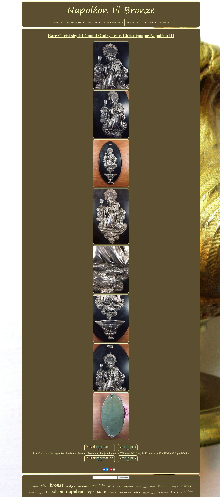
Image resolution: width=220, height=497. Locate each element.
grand (145, 487)
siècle (137, 492)
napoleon (54, 491)
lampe (175, 492)
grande (32, 492)
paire (101, 491)
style (90, 492)
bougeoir (34, 487)
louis (110, 486)
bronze (57, 485)
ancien (187, 491)
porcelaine (163, 492)
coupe (146, 492)
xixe (44, 486)
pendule (98, 485)
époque (163, 485)
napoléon (75, 491)
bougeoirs (128, 486)
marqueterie (125, 492)
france (112, 492)
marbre (186, 486)
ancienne (83, 486)
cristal (118, 487)
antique (70, 486)
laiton (152, 487)
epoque (175, 487)
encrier (41, 493)
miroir (138, 487)
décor (153, 493)
